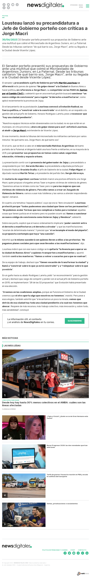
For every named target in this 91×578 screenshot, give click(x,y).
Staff (73, 550)
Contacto (82, 550)
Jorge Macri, (20, 130)
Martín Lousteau (68, 83)
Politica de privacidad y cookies (55, 550)
